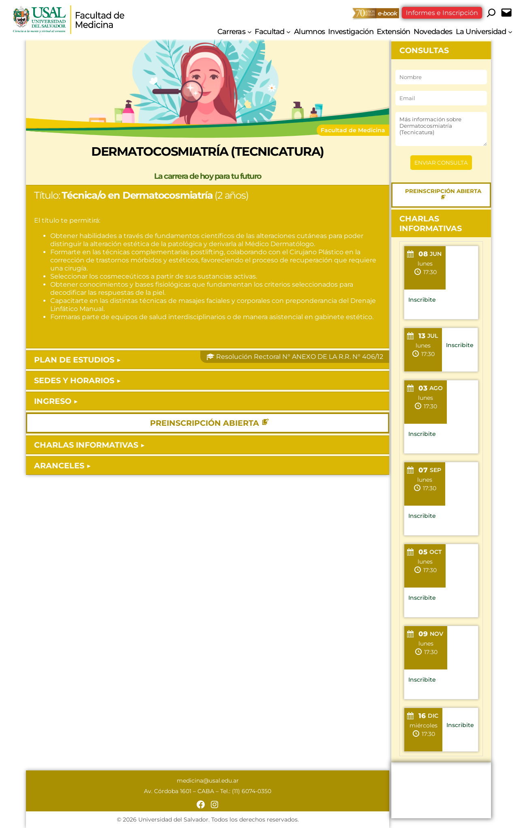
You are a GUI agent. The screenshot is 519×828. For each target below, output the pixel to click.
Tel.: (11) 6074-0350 (245, 791)
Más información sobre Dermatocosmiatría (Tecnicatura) (441, 129)
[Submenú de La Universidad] (510, 31)
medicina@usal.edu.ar (208, 780)
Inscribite (422, 299)
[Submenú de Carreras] (249, 31)
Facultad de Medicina (353, 130)
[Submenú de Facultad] (288, 31)
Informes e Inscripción (442, 13)
